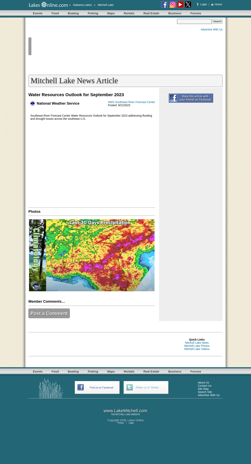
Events (38, 13)
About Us (203, 382)
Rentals (129, 13)
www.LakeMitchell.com (125, 410)
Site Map (203, 388)
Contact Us (204, 385)
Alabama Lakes (82, 4)
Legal (131, 423)
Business (174, 13)
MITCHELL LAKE (123, 414)
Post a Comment (49, 313)
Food (55, 13)
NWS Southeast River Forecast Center (131, 102)
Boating (73, 13)
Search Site (205, 392)
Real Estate (151, 13)
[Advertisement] (102, 46)
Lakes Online (136, 420)
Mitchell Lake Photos (196, 345)
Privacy (120, 423)
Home (216, 4)
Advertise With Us (212, 29)
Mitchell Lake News (197, 342)
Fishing (93, 13)
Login (202, 4)
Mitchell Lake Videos (196, 349)
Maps (111, 13)
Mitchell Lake (106, 4)
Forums (195, 13)
